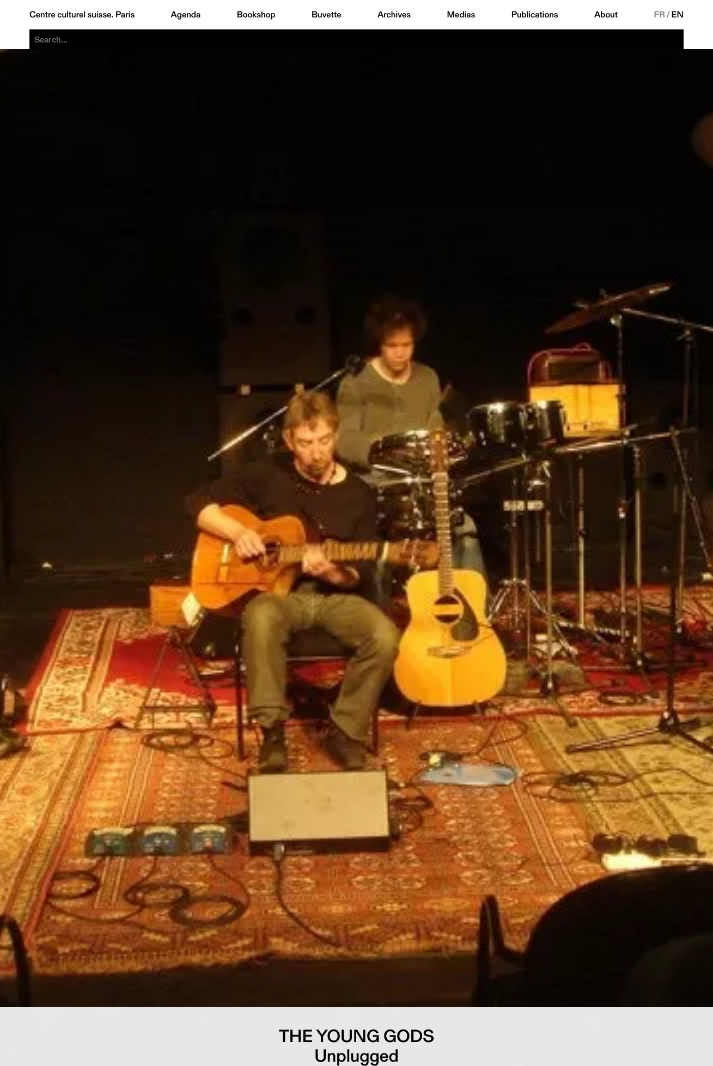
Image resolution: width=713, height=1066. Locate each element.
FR (659, 15)
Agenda (186, 15)
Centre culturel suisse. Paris (82, 15)
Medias (461, 15)
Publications (534, 15)
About (606, 15)
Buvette (327, 15)
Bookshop (256, 15)
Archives (394, 15)
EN (678, 15)
